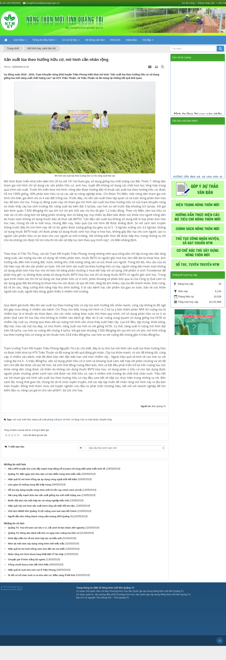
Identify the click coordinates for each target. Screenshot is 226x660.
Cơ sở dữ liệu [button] (70, 40)
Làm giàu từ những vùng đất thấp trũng (29, 484)
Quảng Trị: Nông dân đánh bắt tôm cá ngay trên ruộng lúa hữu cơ (43, 533)
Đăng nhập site (206, 3)
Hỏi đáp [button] (147, 40)
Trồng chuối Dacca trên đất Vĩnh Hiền (28, 564)
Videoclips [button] (131, 39)
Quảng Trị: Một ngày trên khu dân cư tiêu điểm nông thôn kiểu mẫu (44, 474)
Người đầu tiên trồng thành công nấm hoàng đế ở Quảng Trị (40, 516)
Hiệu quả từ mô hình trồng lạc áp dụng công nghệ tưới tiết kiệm (42, 479)
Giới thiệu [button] (20, 40)
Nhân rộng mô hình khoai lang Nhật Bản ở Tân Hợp (36, 554)
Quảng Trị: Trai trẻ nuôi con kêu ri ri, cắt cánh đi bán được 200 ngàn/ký (46, 527)
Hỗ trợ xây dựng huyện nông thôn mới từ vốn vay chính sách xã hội (45, 490)
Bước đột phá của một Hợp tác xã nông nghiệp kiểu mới (38, 500)
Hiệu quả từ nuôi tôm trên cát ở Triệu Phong (32, 570)
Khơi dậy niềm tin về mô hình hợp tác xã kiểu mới (35, 538)
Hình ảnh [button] (115, 39)
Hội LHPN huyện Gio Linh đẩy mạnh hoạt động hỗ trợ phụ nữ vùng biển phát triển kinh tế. (57, 468)
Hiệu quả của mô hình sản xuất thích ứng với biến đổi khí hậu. (41, 505)
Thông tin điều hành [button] (44, 40)
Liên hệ (222, 3)
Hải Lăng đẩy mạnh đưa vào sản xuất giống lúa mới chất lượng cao (44, 495)
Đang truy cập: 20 (11, 588)
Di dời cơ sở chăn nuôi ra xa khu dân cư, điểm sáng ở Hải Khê (41, 575)
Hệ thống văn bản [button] (95, 39)
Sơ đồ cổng (188, 3)
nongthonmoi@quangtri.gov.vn (43, 3)
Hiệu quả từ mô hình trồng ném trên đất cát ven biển (36, 549)
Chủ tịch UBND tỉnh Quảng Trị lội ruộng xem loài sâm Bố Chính (42, 511)
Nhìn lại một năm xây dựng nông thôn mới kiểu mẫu (36, 543)
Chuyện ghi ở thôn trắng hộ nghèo (26, 559)
